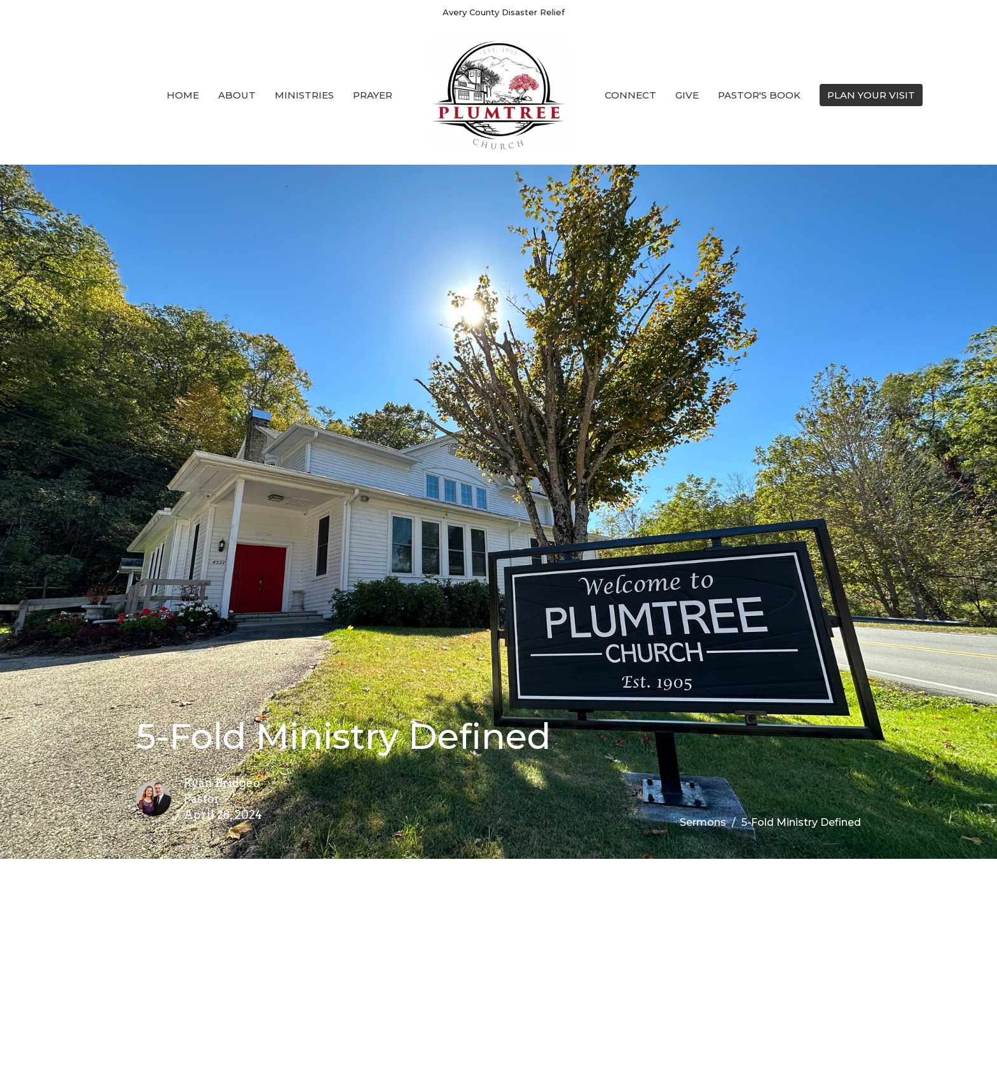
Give (687, 95)
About (237, 95)
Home (183, 95)
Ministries (304, 95)
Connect (630, 95)
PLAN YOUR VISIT (871, 95)
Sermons (703, 822)
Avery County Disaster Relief (504, 12)
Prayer (372, 95)
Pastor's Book (759, 95)
